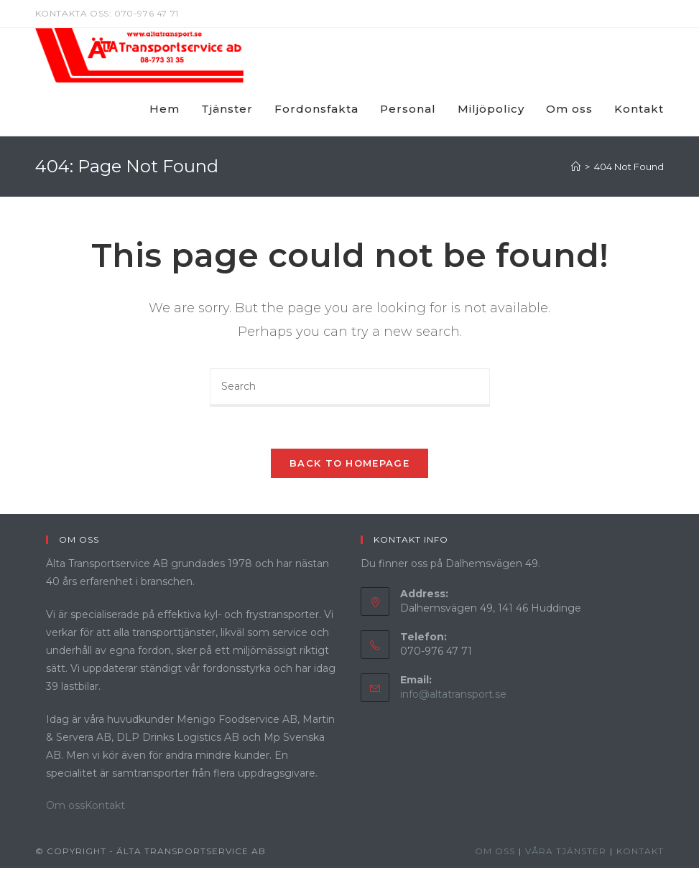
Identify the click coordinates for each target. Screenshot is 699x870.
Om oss (65, 806)
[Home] (575, 166)
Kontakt (105, 806)
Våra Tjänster (565, 853)
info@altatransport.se (453, 695)
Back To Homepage (349, 464)
